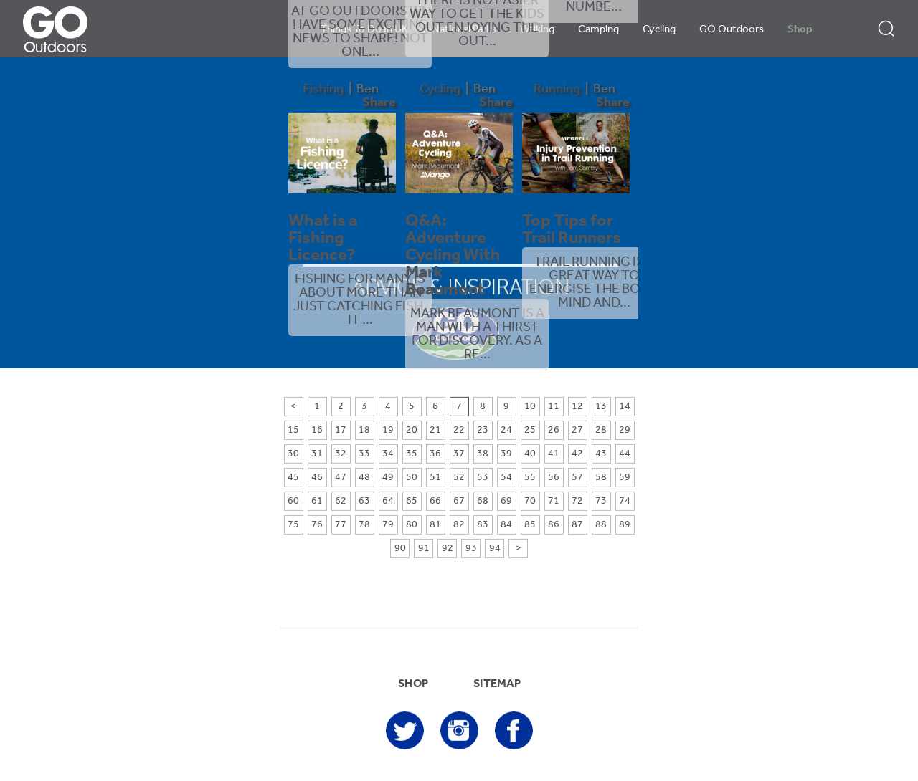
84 (506, 524)
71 (553, 501)
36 (435, 454)
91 (424, 548)
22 (459, 430)
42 (577, 454)
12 (577, 406)
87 (577, 524)
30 (293, 454)
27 (577, 430)
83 (482, 524)
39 (506, 454)
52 (459, 477)
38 (482, 454)
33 (364, 454)
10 (530, 406)
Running (557, 89)
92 (447, 548)
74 (624, 501)
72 (577, 501)
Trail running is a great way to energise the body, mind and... (594, 283)
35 (411, 454)
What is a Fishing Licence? (322, 238)
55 (530, 477)
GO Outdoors (731, 29)
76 (317, 524)
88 (601, 524)
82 (459, 524)
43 (601, 454)
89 (624, 524)
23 (482, 430)
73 (601, 501)
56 (553, 477)
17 (340, 430)
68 (482, 501)
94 (495, 548)
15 (293, 430)
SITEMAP (497, 684)
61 (317, 501)
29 (624, 430)
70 (530, 501)
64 (388, 501)
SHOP (413, 684)
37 (459, 454)
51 (435, 477)
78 (364, 524)
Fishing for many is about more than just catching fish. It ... (360, 300)
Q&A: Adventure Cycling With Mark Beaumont (453, 256)
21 (435, 430)
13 (601, 406)
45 (293, 477)
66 (435, 501)
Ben (367, 89)
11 (553, 406)
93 (471, 548)
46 (317, 477)
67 (459, 501)
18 (364, 430)
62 (340, 501)
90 (400, 548)
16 (317, 430)
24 (506, 430)
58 (601, 477)
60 (293, 501)
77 (340, 524)
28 (601, 430)
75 (293, 524)
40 (530, 454)
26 (553, 430)
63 (364, 501)
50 (411, 477)
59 (624, 477)
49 (388, 477)
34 (388, 454)
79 (388, 524)
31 (317, 454)
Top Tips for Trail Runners (571, 230)
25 (530, 430)
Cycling (659, 29)
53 (482, 477)
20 (411, 430)
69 (506, 501)
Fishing (323, 89)
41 (553, 454)
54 (506, 477)
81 (435, 524)
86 (553, 524)
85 (530, 524)
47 (340, 477)
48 (364, 477)
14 (624, 406)
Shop (800, 29)
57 (577, 477)
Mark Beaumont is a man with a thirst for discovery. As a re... (477, 334)
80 (411, 524)
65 (411, 501)
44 (624, 454)
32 (340, 454)
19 (388, 430)
